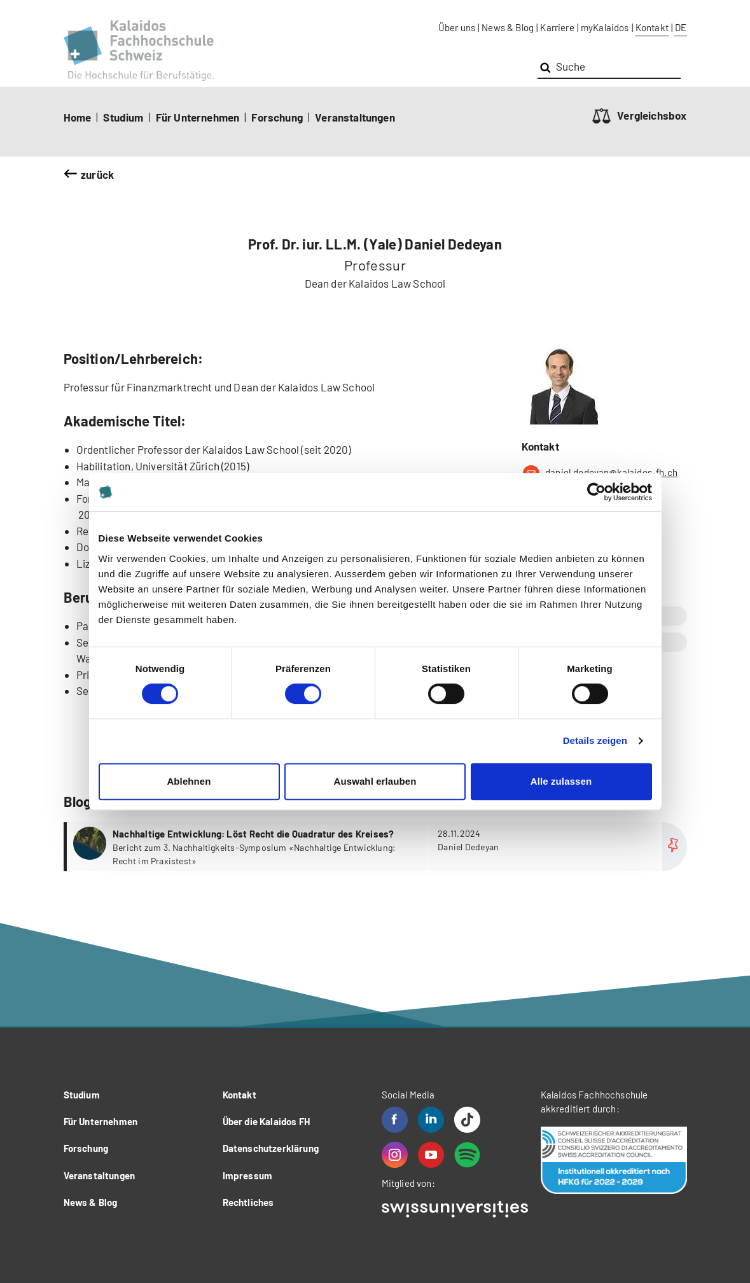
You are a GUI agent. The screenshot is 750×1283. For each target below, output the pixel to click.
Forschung (277, 117)
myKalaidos (605, 27)
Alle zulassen (561, 781)
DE (680, 27)
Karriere (557, 27)
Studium (123, 117)
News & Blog (508, 27)
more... (377, 846)
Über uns (456, 27)
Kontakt (652, 27)
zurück (97, 174)
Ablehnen (189, 781)
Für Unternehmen (198, 117)
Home (78, 117)
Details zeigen (595, 740)
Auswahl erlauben (375, 781)
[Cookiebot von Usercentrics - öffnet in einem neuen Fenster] (596, 491)
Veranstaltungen (355, 117)
